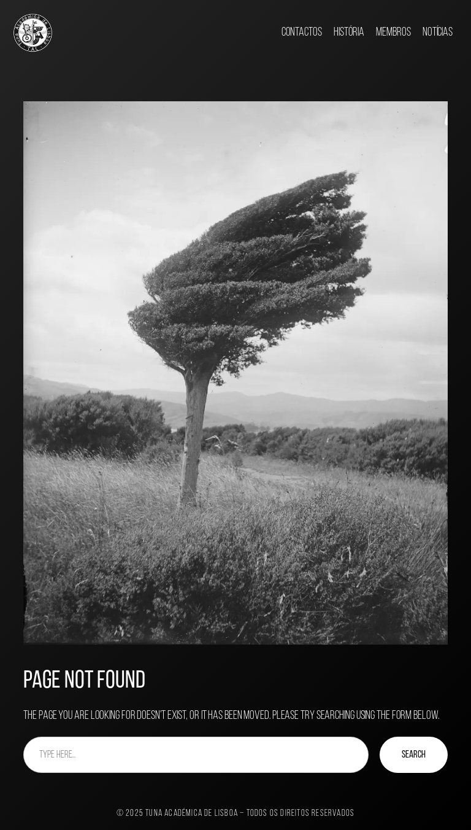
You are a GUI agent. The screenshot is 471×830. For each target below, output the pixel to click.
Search (414, 755)
